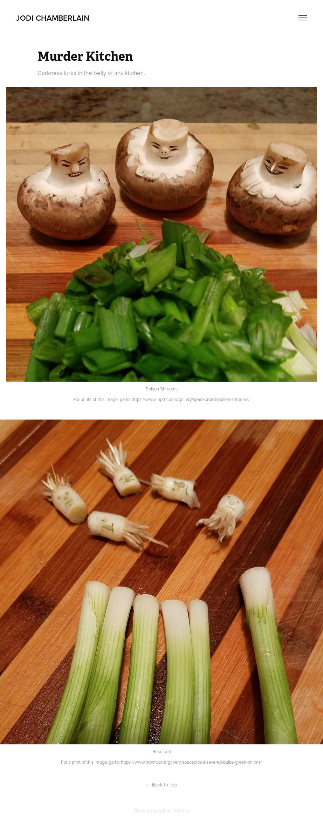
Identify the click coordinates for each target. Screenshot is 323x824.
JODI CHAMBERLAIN (52, 18)
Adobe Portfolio (173, 811)
